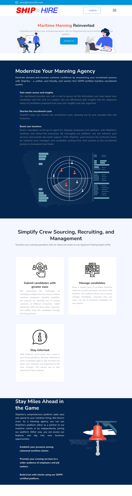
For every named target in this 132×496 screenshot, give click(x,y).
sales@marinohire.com (29, 2)
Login (92, 10)
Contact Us (69, 41)
